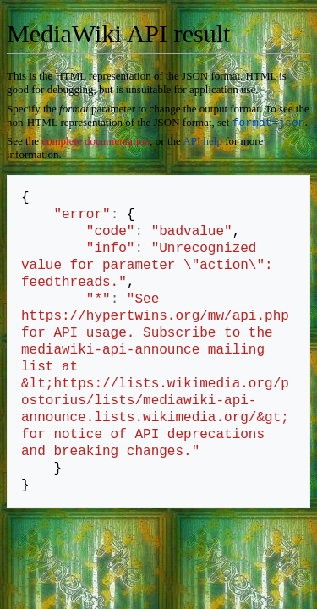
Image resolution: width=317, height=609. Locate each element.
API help (202, 142)
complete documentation (95, 142)
